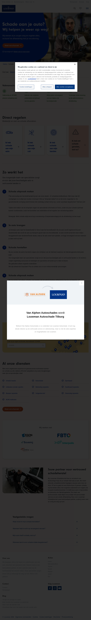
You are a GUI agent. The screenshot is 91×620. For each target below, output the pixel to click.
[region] (46, 77)
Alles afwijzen (47, 87)
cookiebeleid (32, 79)
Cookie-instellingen (25, 87)
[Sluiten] (75, 64)
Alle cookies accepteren (65, 87)
